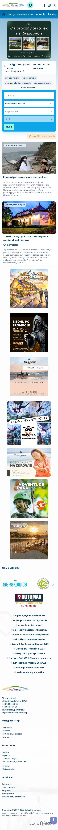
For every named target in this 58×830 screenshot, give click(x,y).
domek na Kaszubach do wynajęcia (30, 634)
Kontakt (6, 737)
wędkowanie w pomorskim (30, 672)
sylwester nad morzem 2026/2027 (30, 663)
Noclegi (5, 752)
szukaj (9, 126)
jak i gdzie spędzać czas (20, 14)
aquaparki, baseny (42, 83)
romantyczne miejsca (15, 145)
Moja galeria (8, 793)
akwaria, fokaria (12, 77)
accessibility (53, 820)
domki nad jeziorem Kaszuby (30, 639)
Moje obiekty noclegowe (13, 796)
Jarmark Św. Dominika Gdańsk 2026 (30, 644)
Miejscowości (8, 769)
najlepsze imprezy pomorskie (30, 653)
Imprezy (6, 755)
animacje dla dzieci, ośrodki (18, 83)
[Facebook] (44, 5)
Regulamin (7, 790)
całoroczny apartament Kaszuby (30, 630)
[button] (5, 584)
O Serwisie (7, 727)
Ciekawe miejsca (10, 758)
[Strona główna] (3, 14)
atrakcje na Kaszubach (30, 625)
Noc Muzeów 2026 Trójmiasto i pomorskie (30, 658)
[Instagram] (49, 5)
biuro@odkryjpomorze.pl (13, 709)
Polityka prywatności (12, 733)
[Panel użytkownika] (30, 5)
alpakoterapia (29, 77)
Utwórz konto (8, 787)
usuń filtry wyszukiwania (41, 136)
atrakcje (40, 14)
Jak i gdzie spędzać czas (17, 66)
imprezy (52, 14)
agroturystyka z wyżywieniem (30, 615)
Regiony (6, 765)
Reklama (6, 730)
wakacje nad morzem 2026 (30, 667)
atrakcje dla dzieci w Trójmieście (30, 620)
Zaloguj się (7, 784)
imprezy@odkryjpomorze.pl (15, 712)
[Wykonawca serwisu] (42, 823)
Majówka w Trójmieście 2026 (30, 648)
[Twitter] (54, 5)
